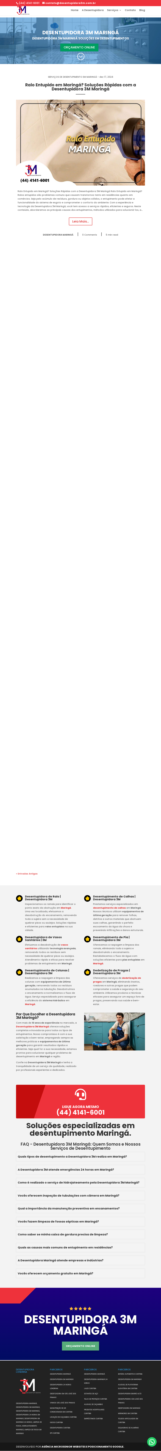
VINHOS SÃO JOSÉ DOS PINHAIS (62, 1403)
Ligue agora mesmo (80, 1106)
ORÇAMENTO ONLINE (79, 47)
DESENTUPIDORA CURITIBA (60, 1428)
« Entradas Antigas (27, 873)
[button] (152, 1442)
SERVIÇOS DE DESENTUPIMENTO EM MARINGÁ (72, 76)
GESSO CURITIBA (56, 1422)
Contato (130, 10)
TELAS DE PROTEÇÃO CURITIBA (95, 1399)
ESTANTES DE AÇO (91, 1394)
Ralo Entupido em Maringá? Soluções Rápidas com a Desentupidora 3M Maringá (80, 87)
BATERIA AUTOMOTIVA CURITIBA (130, 1374)
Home (74, 10)
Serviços (112, 10)
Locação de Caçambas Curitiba (63, 1417)
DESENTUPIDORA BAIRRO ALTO (129, 1394)
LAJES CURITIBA (90, 1388)
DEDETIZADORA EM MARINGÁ (129, 1408)
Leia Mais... (80, 221)
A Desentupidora (93, 10)
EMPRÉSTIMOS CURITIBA (93, 1419)
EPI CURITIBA (55, 1433)
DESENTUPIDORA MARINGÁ (58, 234)
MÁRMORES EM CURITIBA (127, 1413)
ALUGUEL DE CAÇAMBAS (93, 1404)
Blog (142, 10)
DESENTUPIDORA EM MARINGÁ (61, 1379)
